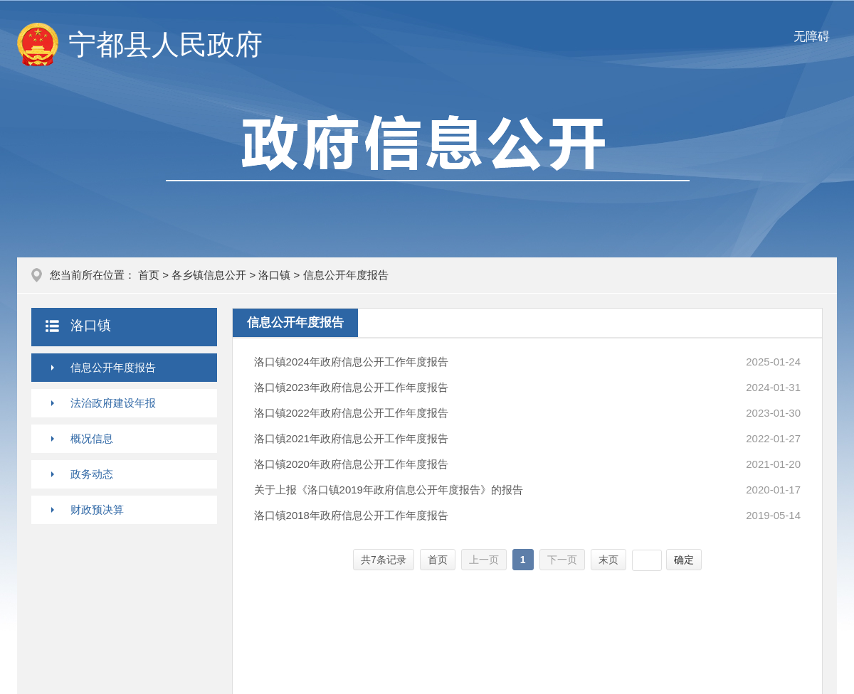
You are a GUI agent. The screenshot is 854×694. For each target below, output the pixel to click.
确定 (684, 559)
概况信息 (91, 438)
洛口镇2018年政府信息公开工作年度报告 (351, 515)
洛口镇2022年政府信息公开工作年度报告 (351, 413)
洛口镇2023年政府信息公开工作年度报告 (351, 387)
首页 (148, 275)
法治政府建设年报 (113, 403)
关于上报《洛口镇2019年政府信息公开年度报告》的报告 (388, 490)
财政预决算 (97, 509)
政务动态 (91, 474)
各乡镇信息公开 (209, 275)
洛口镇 (274, 275)
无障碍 (812, 36)
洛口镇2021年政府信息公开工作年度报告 (351, 438)
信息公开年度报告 (113, 367)
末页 (608, 559)
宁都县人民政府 (165, 44)
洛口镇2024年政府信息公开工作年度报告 (351, 362)
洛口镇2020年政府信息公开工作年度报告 (351, 464)
